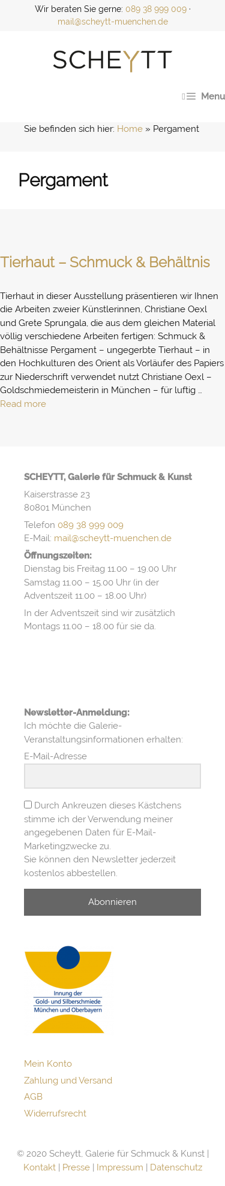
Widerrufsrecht (55, 1113)
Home (130, 128)
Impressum (120, 1167)
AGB (33, 1096)
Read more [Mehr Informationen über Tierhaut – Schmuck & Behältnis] (23, 404)
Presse (76, 1167)
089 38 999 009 (156, 9)
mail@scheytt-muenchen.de (113, 21)
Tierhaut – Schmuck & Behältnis (105, 262)
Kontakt (39, 1167)
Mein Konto (48, 1063)
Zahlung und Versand (68, 1080)
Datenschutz (176, 1167)
